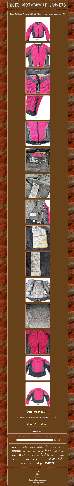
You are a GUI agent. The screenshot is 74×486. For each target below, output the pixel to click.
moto (28, 459)
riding (24, 451)
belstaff (14, 447)
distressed (32, 447)
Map (37, 474)
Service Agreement (38, 483)
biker (21, 454)
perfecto (61, 447)
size (47, 446)
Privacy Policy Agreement (37, 480)
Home (38, 471)
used (19, 447)
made (42, 460)
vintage (38, 463)
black (48, 450)
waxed (23, 464)
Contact (37, 477)
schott (40, 447)
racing (29, 451)
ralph (55, 451)
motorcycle (56, 458)
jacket (45, 454)
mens (15, 458)
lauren (34, 451)
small (46, 459)
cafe (32, 455)
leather (49, 463)
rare (28, 455)
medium (25, 447)
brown (61, 451)
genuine (54, 447)
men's (54, 454)
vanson (22, 459)
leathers (61, 455)
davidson (16, 450)
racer (40, 451)
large (14, 455)
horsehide (30, 464)
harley (35, 459)
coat (37, 455)
